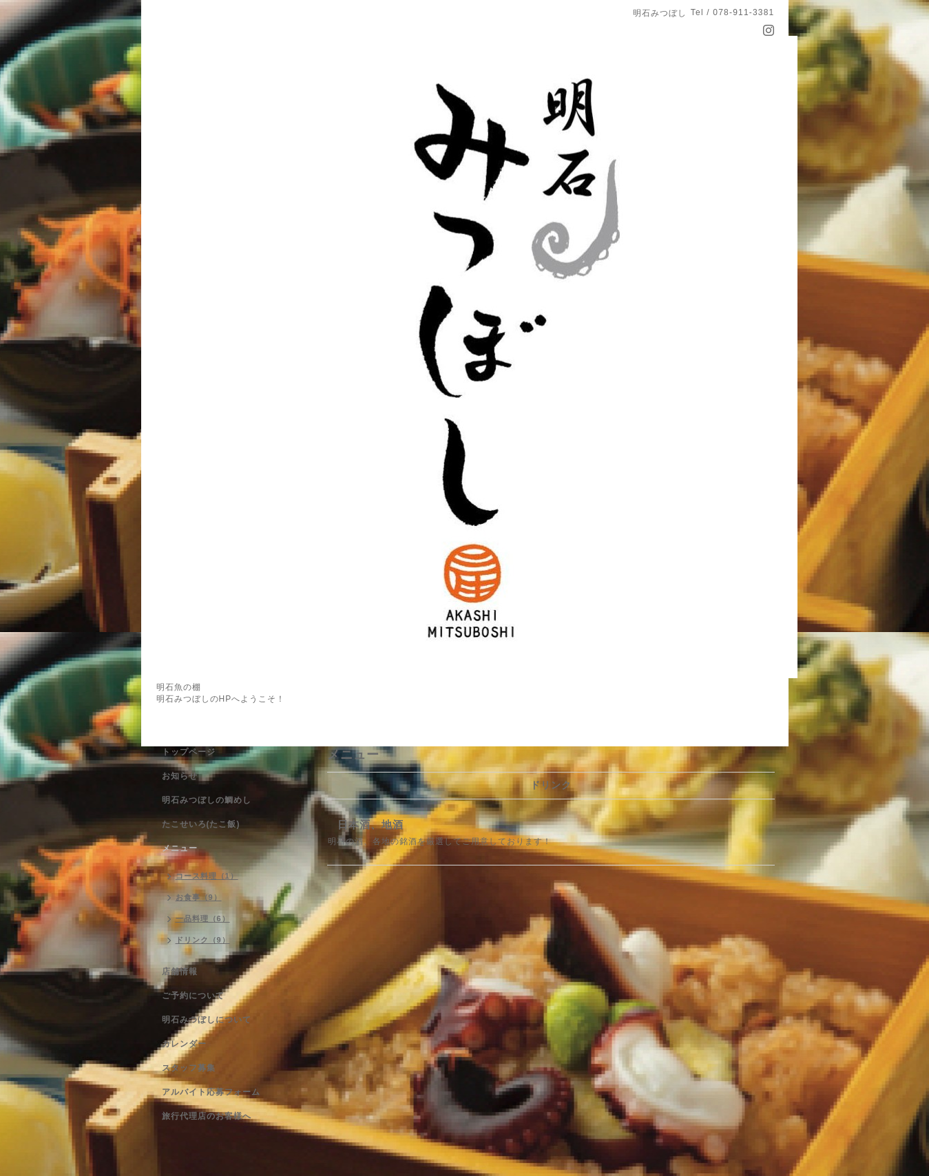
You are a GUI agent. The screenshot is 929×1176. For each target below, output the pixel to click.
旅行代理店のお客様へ (206, 1116)
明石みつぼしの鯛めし (206, 800)
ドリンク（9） (203, 940)
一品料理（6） (203, 918)
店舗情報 (180, 971)
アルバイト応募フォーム (211, 1092)
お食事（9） (199, 897)
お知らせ (180, 776)
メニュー (180, 848)
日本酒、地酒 (370, 824)
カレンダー (184, 1044)
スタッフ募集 (189, 1068)
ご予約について (193, 995)
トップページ (189, 752)
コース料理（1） (207, 876)
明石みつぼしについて (206, 1020)
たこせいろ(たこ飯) (201, 824)
